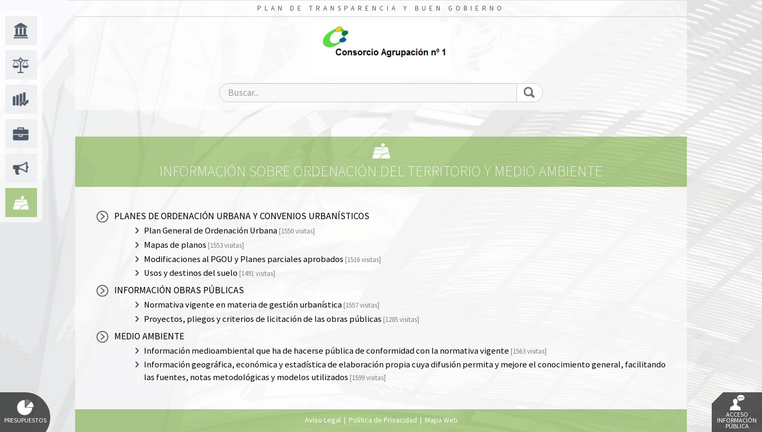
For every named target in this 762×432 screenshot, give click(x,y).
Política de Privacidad (383, 420)
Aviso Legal (323, 420)
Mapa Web (441, 420)
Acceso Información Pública (737, 412)
